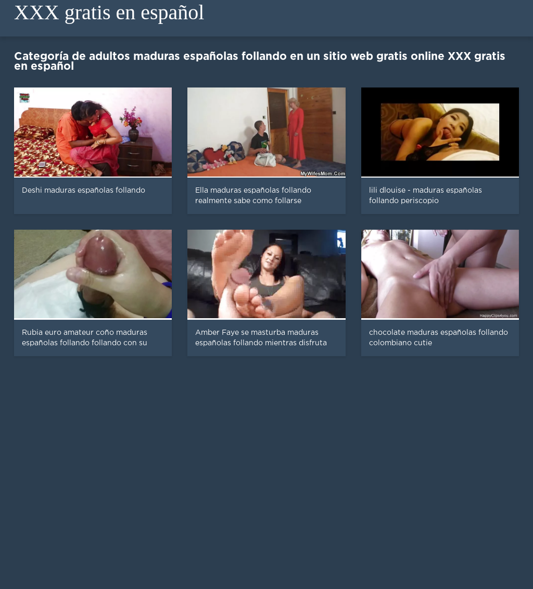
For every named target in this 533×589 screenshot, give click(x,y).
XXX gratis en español (109, 12)
